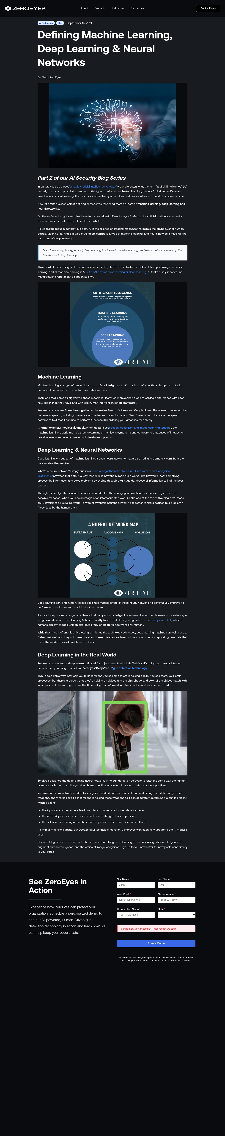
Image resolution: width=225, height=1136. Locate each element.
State (161, 909)
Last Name (164, 879)
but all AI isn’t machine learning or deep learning (116, 272)
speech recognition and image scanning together (140, 427)
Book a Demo (208, 8)
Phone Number (167, 894)
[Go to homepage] (25, 8)
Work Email (124, 894)
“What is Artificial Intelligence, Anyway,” (93, 186)
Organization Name (128, 909)
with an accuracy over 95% (154, 620)
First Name (124, 879)
